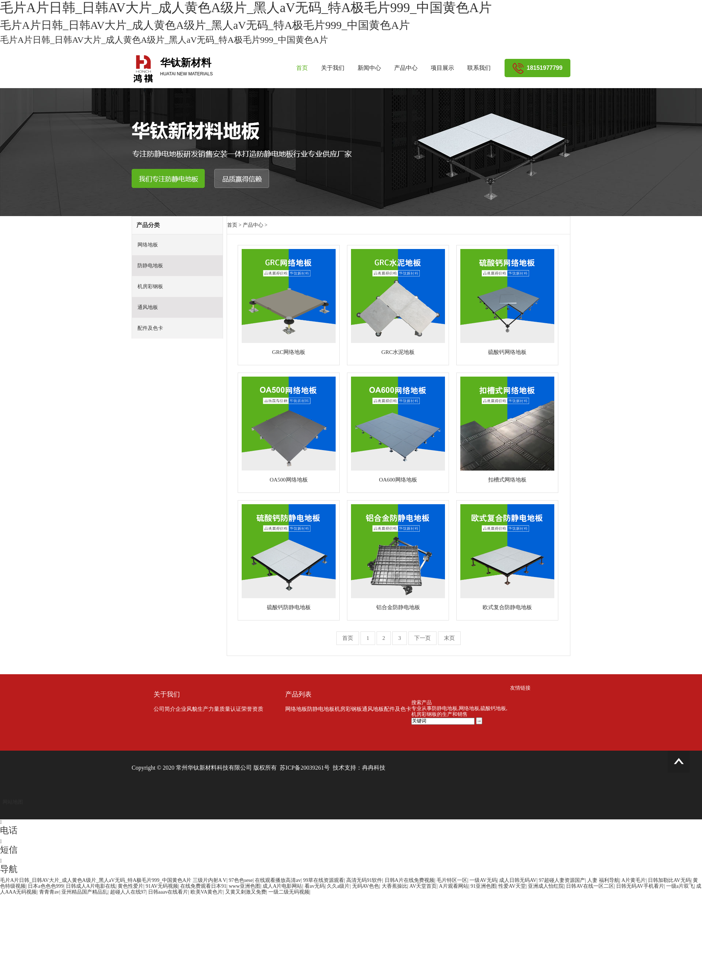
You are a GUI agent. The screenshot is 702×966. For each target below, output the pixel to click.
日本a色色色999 (45, 886)
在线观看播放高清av (278, 880)
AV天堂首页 (423, 886)
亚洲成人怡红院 (546, 886)
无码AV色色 (365, 886)
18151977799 (538, 68)
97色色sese (241, 880)
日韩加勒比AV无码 (669, 880)
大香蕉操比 (394, 886)
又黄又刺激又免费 (245, 892)
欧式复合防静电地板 (507, 607)
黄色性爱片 (130, 886)
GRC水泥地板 (398, 352)
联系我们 (479, 68)
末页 (449, 638)
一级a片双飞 (680, 886)
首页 (302, 68)
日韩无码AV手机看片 (640, 886)
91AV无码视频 (162, 886)
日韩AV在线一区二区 (590, 886)
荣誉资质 (252, 709)
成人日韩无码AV (517, 880)
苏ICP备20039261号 (305, 768)
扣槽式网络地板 (507, 480)
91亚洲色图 (483, 886)
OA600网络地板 (398, 480)
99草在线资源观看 (323, 880)
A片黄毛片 (634, 880)
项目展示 (442, 68)
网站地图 (13, 802)
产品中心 (406, 68)
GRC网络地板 (288, 352)
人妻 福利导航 (603, 880)
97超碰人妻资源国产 (562, 880)
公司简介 (165, 709)
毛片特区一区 (452, 880)
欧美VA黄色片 (206, 892)
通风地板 (147, 307)
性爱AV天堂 (511, 886)
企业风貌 (186, 709)
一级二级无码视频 (288, 892)
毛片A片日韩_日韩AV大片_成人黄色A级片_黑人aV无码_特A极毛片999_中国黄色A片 (95, 880)
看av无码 (315, 886)
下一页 (422, 638)
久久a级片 (338, 886)
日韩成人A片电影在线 (91, 886)
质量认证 (230, 709)
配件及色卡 (150, 328)
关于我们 (332, 68)
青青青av (49, 892)
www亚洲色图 (244, 886)
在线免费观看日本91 (203, 886)
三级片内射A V (210, 880)
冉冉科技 (373, 768)
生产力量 (208, 709)
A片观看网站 (453, 886)
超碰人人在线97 (128, 892)
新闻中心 (369, 68)
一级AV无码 (483, 880)
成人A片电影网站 (282, 886)
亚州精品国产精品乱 (84, 892)
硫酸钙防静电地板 (289, 607)
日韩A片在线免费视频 (409, 880)
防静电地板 (150, 265)
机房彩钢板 (150, 286)
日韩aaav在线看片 (168, 892)
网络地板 (147, 245)
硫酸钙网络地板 (507, 352)
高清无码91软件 (364, 880)
